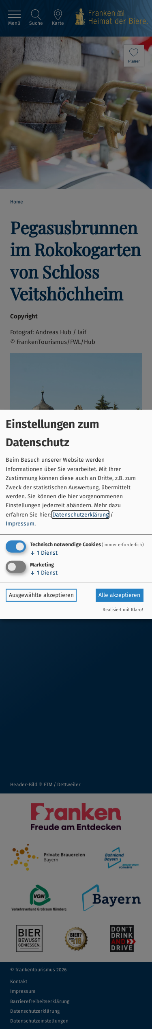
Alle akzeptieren (119, 595)
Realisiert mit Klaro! (123, 609)
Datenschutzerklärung (80, 514)
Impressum (20, 523)
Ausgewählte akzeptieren (41, 595)
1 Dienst (44, 552)
